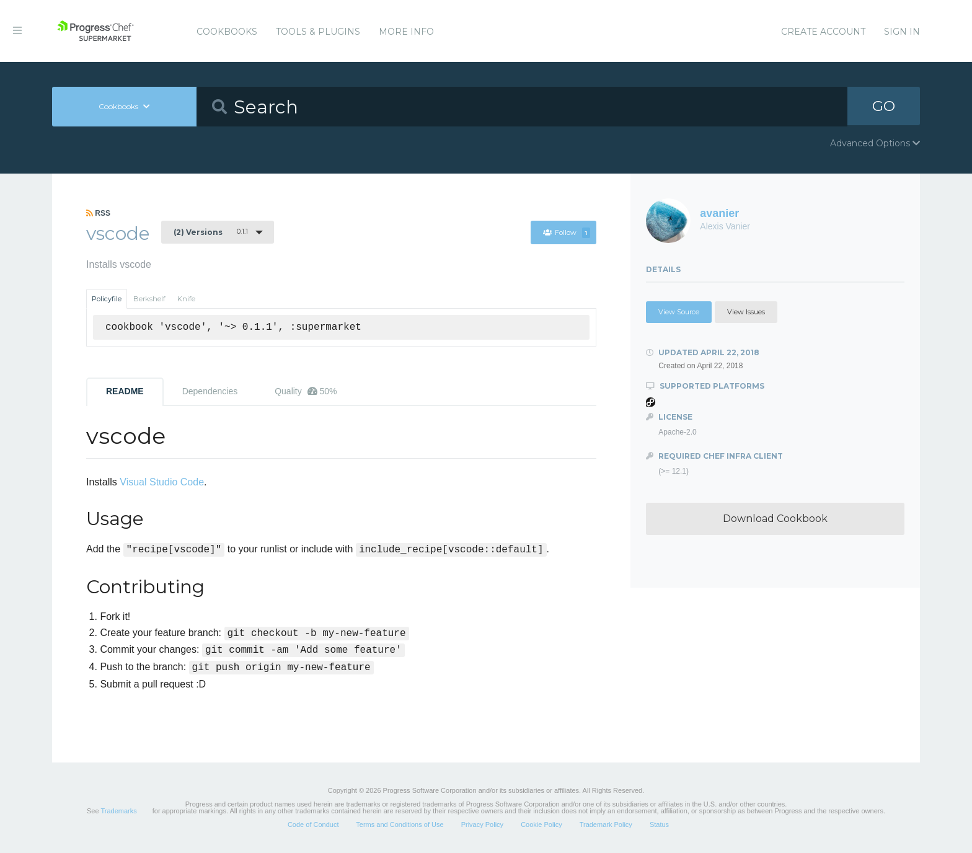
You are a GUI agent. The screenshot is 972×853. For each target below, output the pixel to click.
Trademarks (118, 811)
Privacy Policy (482, 824)
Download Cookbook (775, 518)
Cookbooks (227, 31)
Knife (186, 298)
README (125, 391)
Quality (306, 391)
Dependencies (210, 391)
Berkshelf (149, 298)
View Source (678, 311)
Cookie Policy (541, 824)
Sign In (902, 31)
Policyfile (107, 298)
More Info (406, 31)
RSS (98, 213)
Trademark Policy (606, 824)
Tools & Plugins (318, 31)
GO (884, 106)
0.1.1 (211, 232)
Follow (566, 232)
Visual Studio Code (162, 482)
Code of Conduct (313, 824)
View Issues (746, 311)
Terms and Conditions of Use (399, 824)
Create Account (823, 31)
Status (659, 824)
